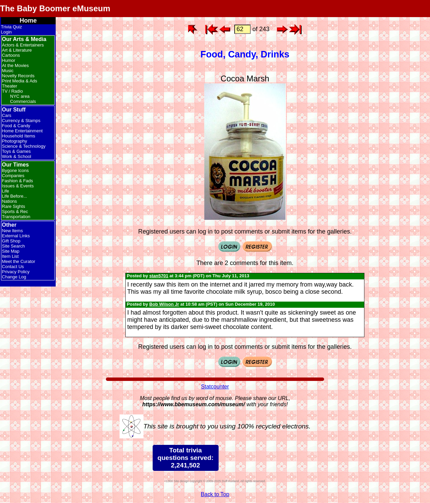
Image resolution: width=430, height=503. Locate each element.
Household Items (19, 135)
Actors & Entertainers (23, 45)
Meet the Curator (19, 261)
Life (5, 191)
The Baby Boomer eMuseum (55, 8)
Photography (14, 141)
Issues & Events (18, 185)
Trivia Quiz (11, 26)
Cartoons (11, 55)
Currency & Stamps (21, 120)
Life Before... (14, 196)
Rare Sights (13, 206)
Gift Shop (11, 240)
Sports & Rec (15, 211)
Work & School (16, 156)
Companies (13, 175)
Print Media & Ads (19, 80)
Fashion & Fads (17, 180)
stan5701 (158, 275)
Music (8, 70)
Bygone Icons (15, 170)
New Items (12, 230)
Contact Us (13, 266)
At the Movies (15, 65)
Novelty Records (18, 75)
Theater (9, 86)
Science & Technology (24, 146)
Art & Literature (17, 50)
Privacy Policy (16, 271)
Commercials (23, 101)
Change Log (14, 276)
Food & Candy (16, 125)
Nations (9, 201)
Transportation (16, 216)
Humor (8, 60)
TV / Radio (12, 91)
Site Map (10, 251)
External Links (16, 235)
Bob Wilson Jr (164, 304)
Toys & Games (16, 151)
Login (6, 32)
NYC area (20, 96)
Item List (10, 256)
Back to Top (215, 494)
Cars (6, 115)
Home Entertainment (22, 130)
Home (28, 20)
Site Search (13, 246)
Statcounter (215, 386)
